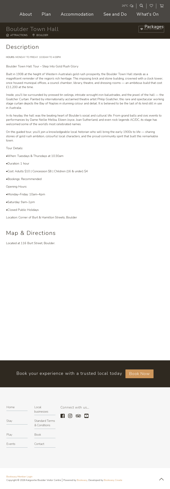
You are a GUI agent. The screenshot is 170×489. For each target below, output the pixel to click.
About (26, 14)
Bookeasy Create (113, 480)
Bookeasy (82, 480)
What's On (148, 14)
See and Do (115, 14)
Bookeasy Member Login (19, 476)
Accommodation (77, 14)
